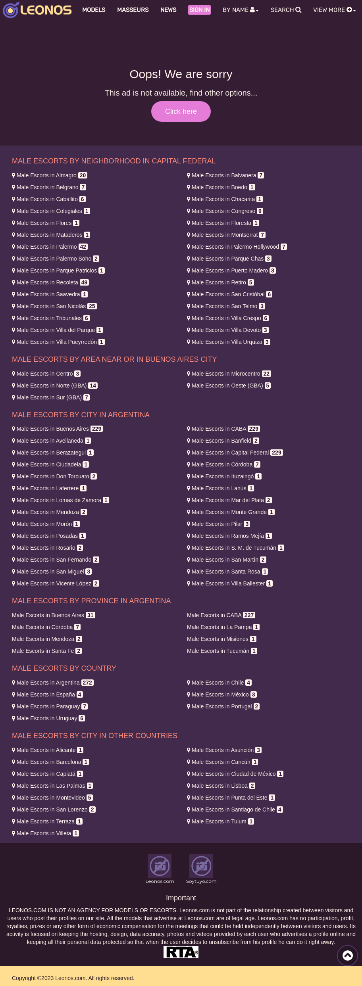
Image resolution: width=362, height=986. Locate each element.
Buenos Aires (57, 429)
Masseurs (132, 9)
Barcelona (50, 762)
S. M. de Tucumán (235, 548)
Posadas (49, 536)
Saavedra (50, 294)
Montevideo (52, 797)
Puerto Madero (231, 270)
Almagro (49, 175)
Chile (219, 682)
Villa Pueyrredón (58, 342)
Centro (46, 373)
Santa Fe (47, 651)
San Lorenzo (54, 809)
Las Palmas (52, 786)
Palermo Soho (55, 258)
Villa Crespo (228, 318)
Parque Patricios (58, 270)
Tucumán (222, 651)
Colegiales (51, 211)
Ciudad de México (235, 774)
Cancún (222, 762)
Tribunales (51, 318)
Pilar (218, 524)
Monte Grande (231, 512)
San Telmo (226, 306)
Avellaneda (51, 440)
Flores (45, 223)
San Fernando (55, 559)
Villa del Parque (57, 330)
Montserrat (226, 235)
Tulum (220, 821)
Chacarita (225, 199)
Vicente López (55, 583)
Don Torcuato (54, 476)
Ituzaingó (224, 476)
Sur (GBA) (51, 397)
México (222, 694)
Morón (46, 524)
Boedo (221, 187)
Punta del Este (231, 797)
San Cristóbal (229, 294)
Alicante (47, 750)
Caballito (49, 199)
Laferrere (49, 488)
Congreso (225, 211)
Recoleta (50, 282)
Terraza (47, 821)
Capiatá (47, 774)
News (168, 9)
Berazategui (53, 452)
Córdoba (223, 464)
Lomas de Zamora (60, 500)
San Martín (226, 559)
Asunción (224, 750)
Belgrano (49, 187)
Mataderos (51, 235)
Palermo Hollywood (237, 247)
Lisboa (221, 786)
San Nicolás (54, 306)
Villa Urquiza (228, 342)
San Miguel (52, 571)
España (47, 694)
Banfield (223, 440)
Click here (181, 111)
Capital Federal (235, 452)
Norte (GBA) (55, 385)
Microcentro (229, 373)
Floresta (223, 223)
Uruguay (48, 718)
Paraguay (50, 706)
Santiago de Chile (235, 809)
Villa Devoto (228, 330)
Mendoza (49, 512)
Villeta (45, 833)
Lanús (220, 488)
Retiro (220, 282)
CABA (223, 429)
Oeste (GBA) (229, 385)
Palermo (50, 247)
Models (93, 9)
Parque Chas (229, 258)
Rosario (47, 548)
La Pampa (223, 627)
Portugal (223, 706)
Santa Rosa (227, 571)
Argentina (53, 682)
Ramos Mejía (229, 536)
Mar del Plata (229, 500)
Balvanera (225, 175)
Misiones (221, 639)
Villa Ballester (230, 583)
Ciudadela (50, 464)
